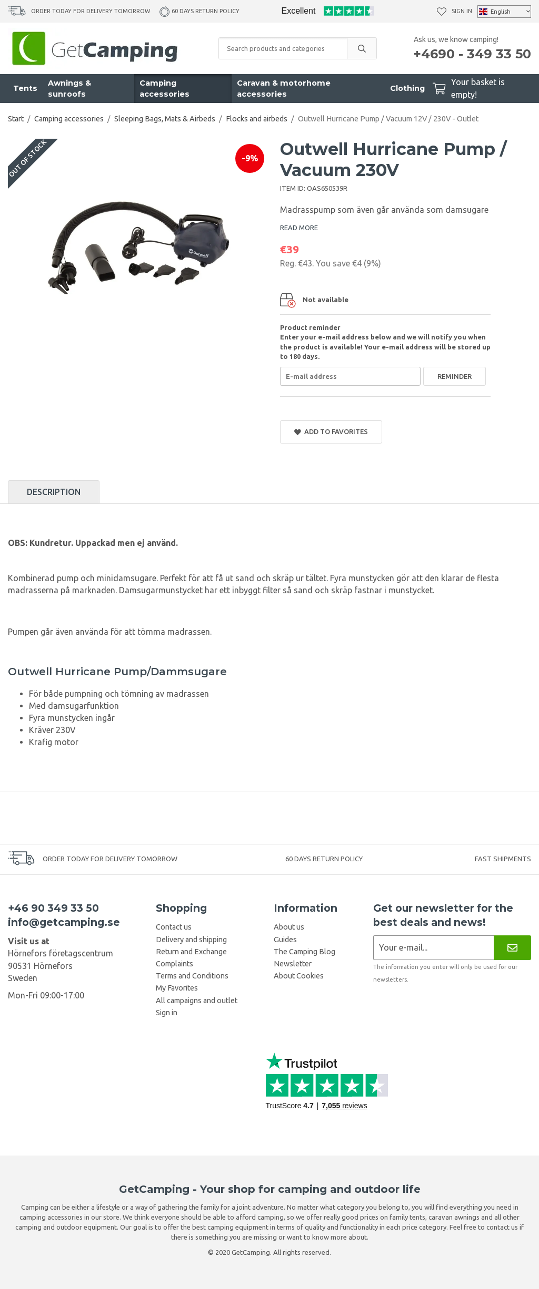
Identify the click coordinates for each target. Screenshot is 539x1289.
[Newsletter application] (433, 947)
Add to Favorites (331, 432)
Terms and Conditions (192, 976)
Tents (25, 88)
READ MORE (299, 227)
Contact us (174, 927)
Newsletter (293, 964)
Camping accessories (164, 88)
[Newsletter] (512, 947)
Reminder (454, 376)
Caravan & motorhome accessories (284, 88)
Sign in (462, 11)
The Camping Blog (304, 951)
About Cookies (299, 976)
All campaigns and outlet (196, 1000)
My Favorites (177, 988)
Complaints (174, 964)
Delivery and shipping (191, 939)
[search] (361, 48)
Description (54, 492)
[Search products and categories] (283, 48)
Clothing (407, 88)
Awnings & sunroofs (69, 88)
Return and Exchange (191, 951)
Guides (285, 939)
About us (289, 927)
